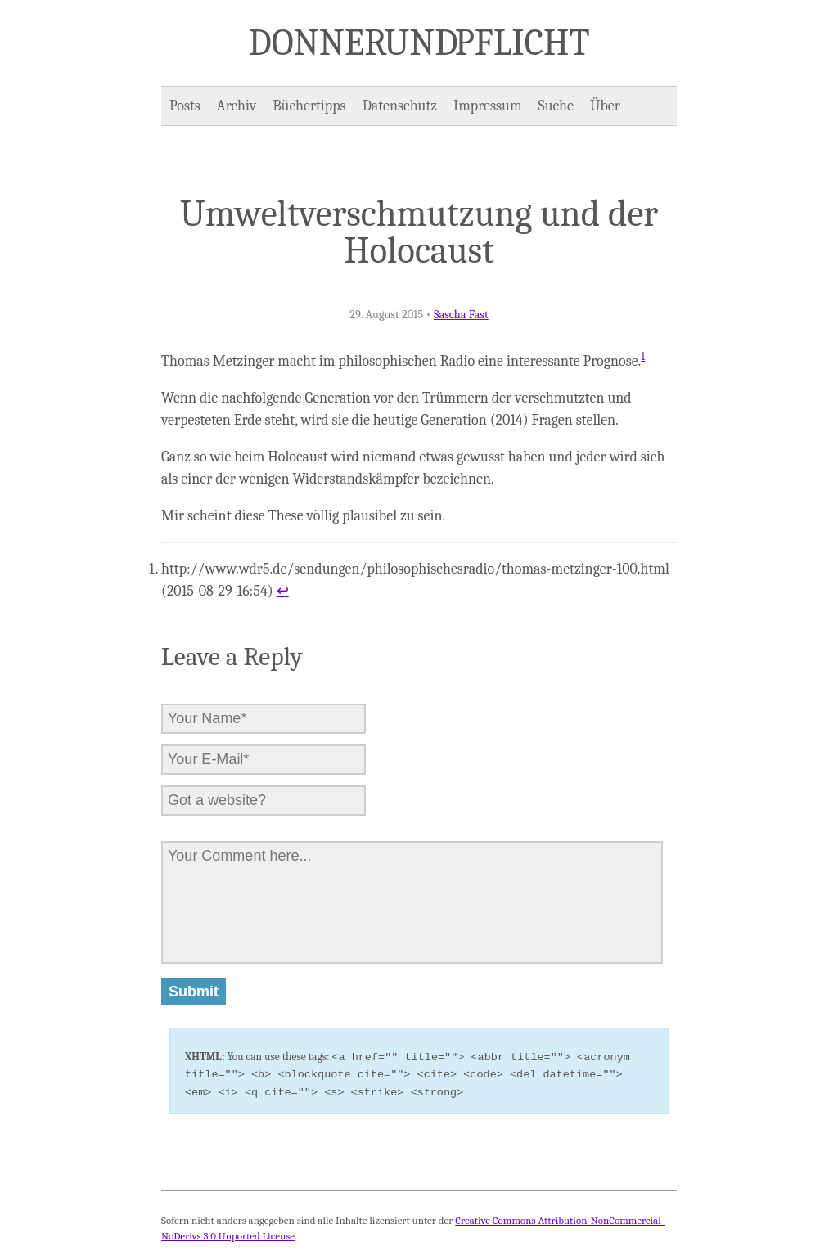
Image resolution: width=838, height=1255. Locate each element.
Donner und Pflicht (419, 42)
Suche (556, 106)
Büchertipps (309, 106)
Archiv (236, 106)
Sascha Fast (461, 315)
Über (605, 106)
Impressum (487, 106)
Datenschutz (400, 106)
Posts (184, 106)
